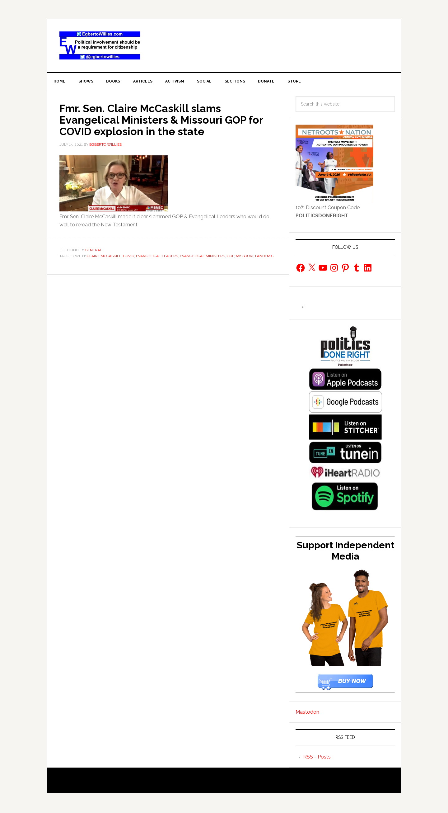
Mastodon (307, 713)
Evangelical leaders (157, 256)
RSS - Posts (317, 758)
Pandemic (264, 256)
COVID (128, 256)
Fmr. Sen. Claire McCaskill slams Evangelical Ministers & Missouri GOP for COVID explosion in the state (167, 120)
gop (230, 256)
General (93, 250)
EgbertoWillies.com (99, 45)
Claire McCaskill (104, 256)
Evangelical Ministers (202, 256)
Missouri (244, 256)
